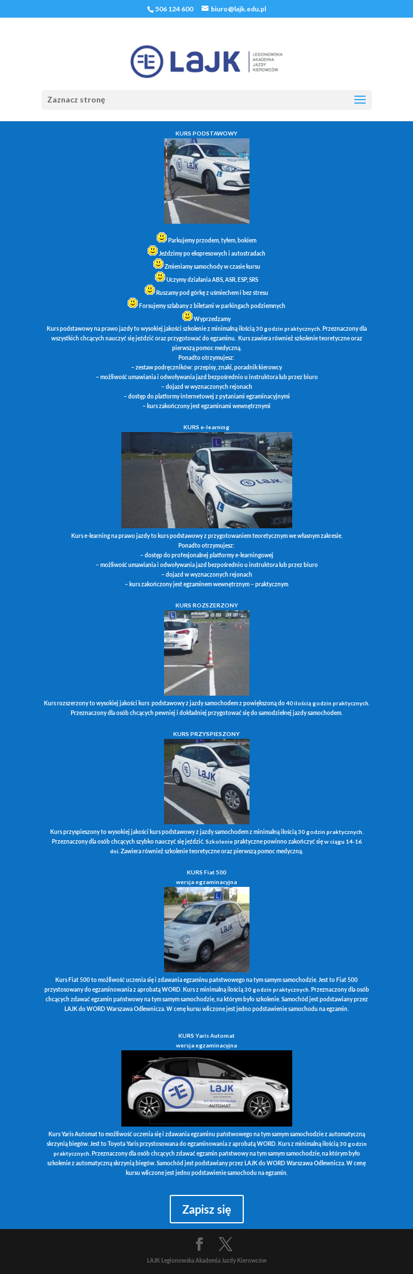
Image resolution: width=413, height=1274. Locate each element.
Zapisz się (206, 1209)
